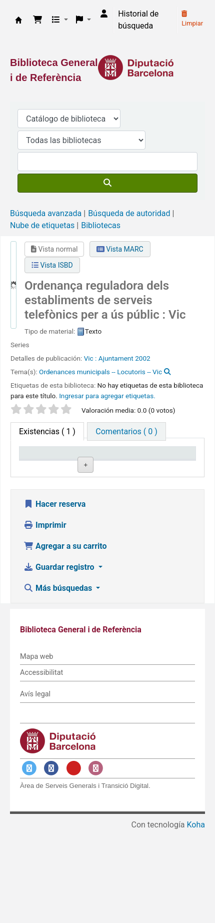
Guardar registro (60, 659)
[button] (37, 20)
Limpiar (192, 19)
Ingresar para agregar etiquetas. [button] (107, 396)
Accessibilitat (41, 764)
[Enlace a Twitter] (29, 860)
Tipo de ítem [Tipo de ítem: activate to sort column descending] (46, 467)
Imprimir (45, 617)
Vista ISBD (52, 265)
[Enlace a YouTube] (73, 860)
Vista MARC (120, 249)
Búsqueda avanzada (46, 213)
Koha (196, 916)
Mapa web (36, 748)
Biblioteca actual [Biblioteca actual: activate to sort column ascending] (100, 462)
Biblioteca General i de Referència (18, 20)
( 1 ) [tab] (47, 431)
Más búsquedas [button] (59, 680)
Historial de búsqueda (138, 20)
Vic (89, 358)
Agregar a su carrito (65, 638)
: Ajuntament (114, 358)
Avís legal (35, 786)
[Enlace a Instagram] (96, 860)
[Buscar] (108, 183)
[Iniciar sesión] (104, 14)
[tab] (126, 431)
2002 (142, 358)
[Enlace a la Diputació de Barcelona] (107, 67)
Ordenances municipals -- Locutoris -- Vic (100, 372)
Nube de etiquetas (42, 225)
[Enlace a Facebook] (51, 860)
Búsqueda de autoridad (129, 213)
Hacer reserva (55, 596)
